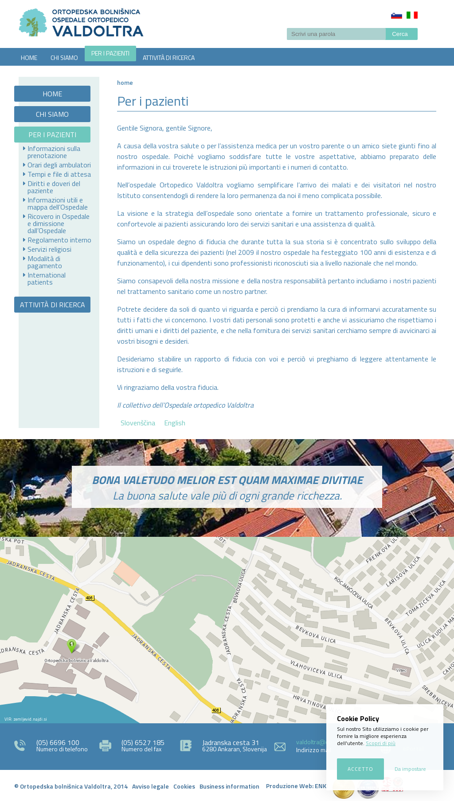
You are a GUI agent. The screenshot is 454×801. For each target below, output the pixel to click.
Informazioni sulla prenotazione (53, 152)
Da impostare (410, 769)
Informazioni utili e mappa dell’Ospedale (57, 203)
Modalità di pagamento (44, 262)
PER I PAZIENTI (110, 53)
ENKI (321, 785)
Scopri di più (380, 743)
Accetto (360, 769)
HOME (29, 57)
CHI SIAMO (64, 57)
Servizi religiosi (49, 249)
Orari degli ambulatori (59, 164)
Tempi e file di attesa (59, 174)
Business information (229, 786)
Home (125, 82)
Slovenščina (396, 15)
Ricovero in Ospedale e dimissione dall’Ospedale (58, 223)
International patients (46, 278)
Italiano (412, 15)
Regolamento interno (59, 239)
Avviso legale (150, 786)
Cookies (184, 786)
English (174, 422)
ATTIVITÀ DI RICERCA (169, 57)
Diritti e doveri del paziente (53, 187)
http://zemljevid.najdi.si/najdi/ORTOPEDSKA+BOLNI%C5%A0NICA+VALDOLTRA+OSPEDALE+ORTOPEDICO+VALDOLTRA (227, 630)
